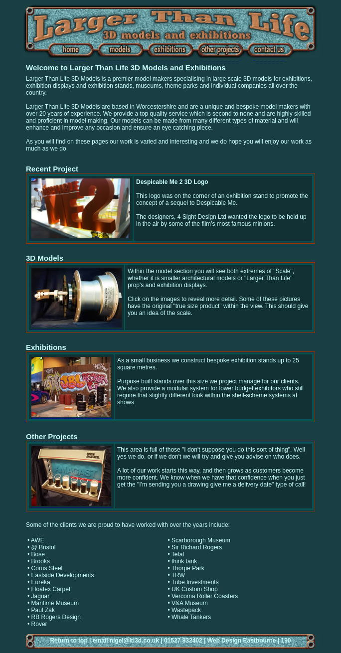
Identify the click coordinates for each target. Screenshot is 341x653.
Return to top (68, 640)
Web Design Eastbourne (241, 640)
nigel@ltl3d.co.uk (134, 640)
